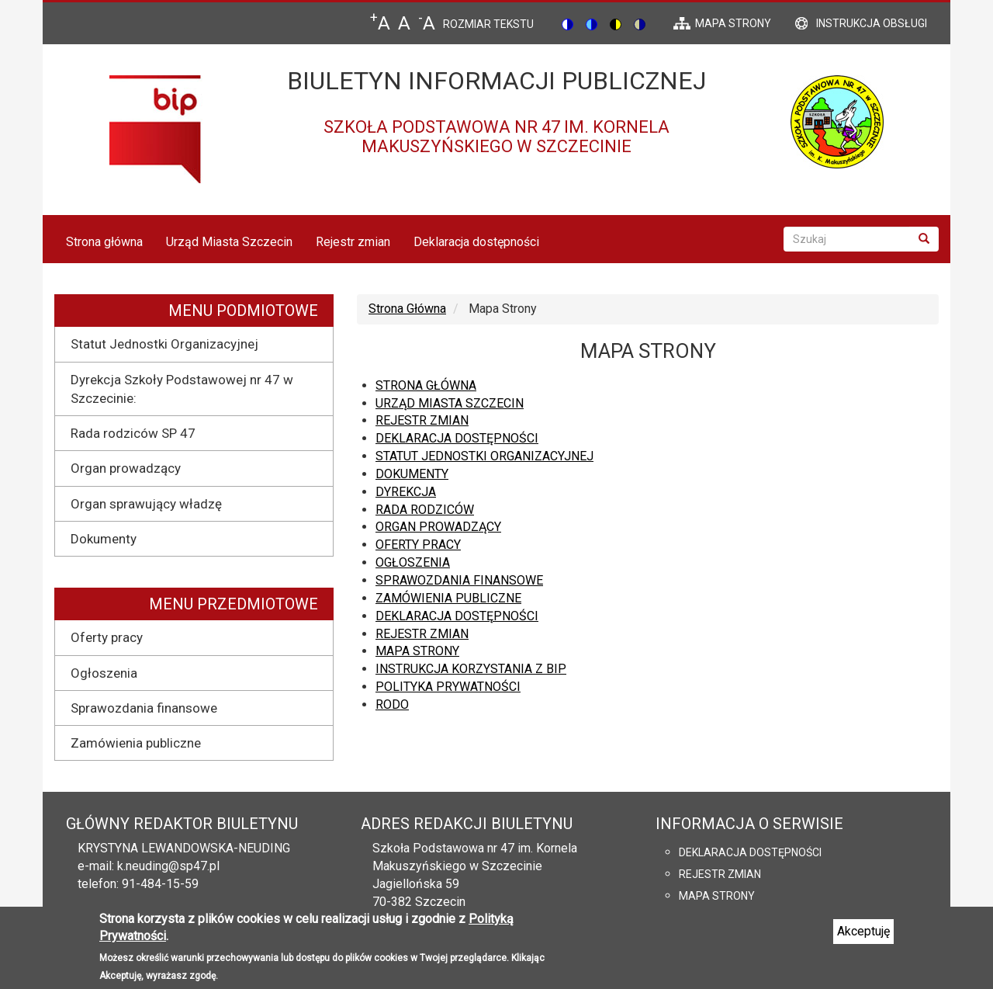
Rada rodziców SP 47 (133, 433)
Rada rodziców (424, 509)
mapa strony (733, 23)
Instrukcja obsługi (871, 23)
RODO (392, 704)
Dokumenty (104, 539)
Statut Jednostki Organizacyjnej (164, 344)
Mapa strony (417, 651)
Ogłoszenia (104, 673)
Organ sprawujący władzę (146, 504)
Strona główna (104, 241)
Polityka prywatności (448, 686)
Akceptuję (863, 938)
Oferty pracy (107, 637)
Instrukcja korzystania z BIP (470, 668)
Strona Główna (407, 308)
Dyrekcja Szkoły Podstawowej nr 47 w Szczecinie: (182, 389)
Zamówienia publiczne (136, 743)
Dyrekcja (405, 491)
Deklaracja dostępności (476, 241)
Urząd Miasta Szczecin (229, 241)
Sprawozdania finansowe (144, 708)
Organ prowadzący (126, 468)
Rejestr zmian (353, 241)
